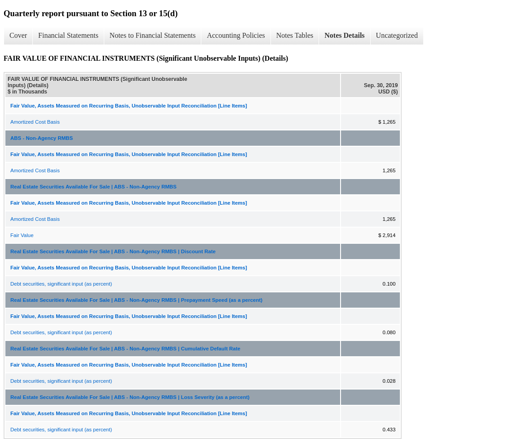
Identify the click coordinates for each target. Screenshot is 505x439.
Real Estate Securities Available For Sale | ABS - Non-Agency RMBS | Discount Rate (113, 251)
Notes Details (344, 35)
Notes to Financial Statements (153, 35)
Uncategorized (397, 35)
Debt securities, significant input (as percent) (61, 284)
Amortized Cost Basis (35, 122)
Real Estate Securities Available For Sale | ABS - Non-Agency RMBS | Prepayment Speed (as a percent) (136, 300)
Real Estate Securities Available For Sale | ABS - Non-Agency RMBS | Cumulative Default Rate (125, 348)
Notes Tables (295, 35)
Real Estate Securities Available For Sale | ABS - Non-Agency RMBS (93, 186)
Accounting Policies (236, 35)
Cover (18, 35)
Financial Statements (68, 35)
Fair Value (22, 235)
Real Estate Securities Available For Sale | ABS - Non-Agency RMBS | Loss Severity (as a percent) (129, 397)
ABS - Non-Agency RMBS (41, 138)
